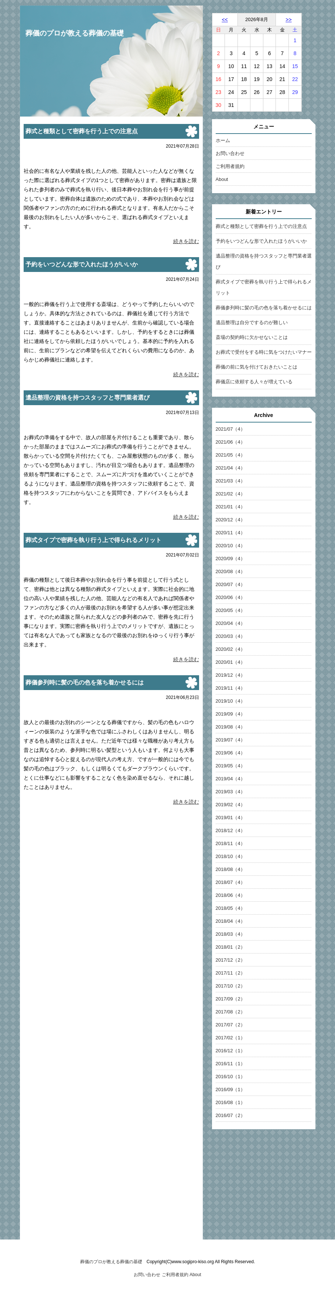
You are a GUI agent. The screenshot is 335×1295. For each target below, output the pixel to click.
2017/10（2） (230, 986)
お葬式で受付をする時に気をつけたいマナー (264, 352)
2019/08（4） (230, 727)
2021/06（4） (230, 442)
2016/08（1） (230, 1102)
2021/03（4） (230, 481)
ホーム (223, 140)
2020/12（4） (230, 519)
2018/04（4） (230, 921)
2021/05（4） (230, 455)
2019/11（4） (230, 688)
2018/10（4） (230, 856)
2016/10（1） (230, 1076)
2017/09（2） (230, 999)
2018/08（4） (230, 869)
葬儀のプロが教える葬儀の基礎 (74, 33)
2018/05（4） (230, 908)
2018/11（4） (230, 843)
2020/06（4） (230, 597)
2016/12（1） (230, 1050)
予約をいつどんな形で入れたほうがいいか (261, 241)
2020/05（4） (230, 610)
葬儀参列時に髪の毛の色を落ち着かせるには (264, 307)
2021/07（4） (230, 429)
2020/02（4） (230, 649)
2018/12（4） (230, 830)
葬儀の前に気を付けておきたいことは (256, 367)
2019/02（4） (230, 804)
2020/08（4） (230, 571)
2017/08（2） (230, 1012)
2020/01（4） (230, 662)
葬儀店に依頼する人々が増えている (254, 381)
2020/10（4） (230, 545)
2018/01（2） (230, 947)
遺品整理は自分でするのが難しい (252, 322)
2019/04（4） (230, 778)
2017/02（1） (230, 1037)
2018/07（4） (230, 882)
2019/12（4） (230, 675)
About (222, 179)
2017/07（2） (230, 1024)
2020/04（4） (230, 623)
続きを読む (186, 241)
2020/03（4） (230, 636)
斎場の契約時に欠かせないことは (252, 337)
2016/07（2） (230, 1115)
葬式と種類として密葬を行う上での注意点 (261, 226)
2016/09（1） (230, 1089)
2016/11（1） (230, 1063)
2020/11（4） (230, 532)
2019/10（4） (230, 701)
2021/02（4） (230, 494)
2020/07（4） (230, 584)
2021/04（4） (230, 468)
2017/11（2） (230, 973)
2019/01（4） (230, 817)
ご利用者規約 (230, 166)
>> (288, 20)
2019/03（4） (230, 791)
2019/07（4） (230, 740)
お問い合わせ (230, 153)
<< (225, 20)
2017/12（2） (230, 960)
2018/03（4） (230, 934)
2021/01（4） (230, 506)
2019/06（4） (230, 753)
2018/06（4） (230, 895)
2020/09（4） (230, 558)
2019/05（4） (230, 765)
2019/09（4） (230, 714)
